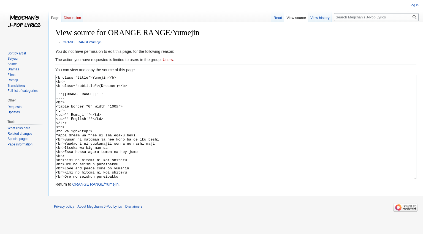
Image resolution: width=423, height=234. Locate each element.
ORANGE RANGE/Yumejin (82, 42)
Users (168, 59)
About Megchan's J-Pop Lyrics (99, 227)
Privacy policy (64, 227)
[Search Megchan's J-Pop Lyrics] (376, 17)
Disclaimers (133, 227)
